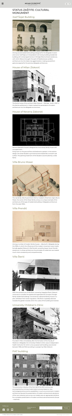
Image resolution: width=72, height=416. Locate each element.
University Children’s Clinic (27, 305)
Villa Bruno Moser (22, 162)
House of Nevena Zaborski (27, 111)
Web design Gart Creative (63, 414)
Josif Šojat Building (23, 17)
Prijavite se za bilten (31, 408)
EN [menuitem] (66, 4)
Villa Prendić (19, 208)
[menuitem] (67, 4)
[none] (67, 4)
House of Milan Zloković (26, 67)
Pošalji (66, 408)
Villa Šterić (18, 256)
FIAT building (20, 351)
